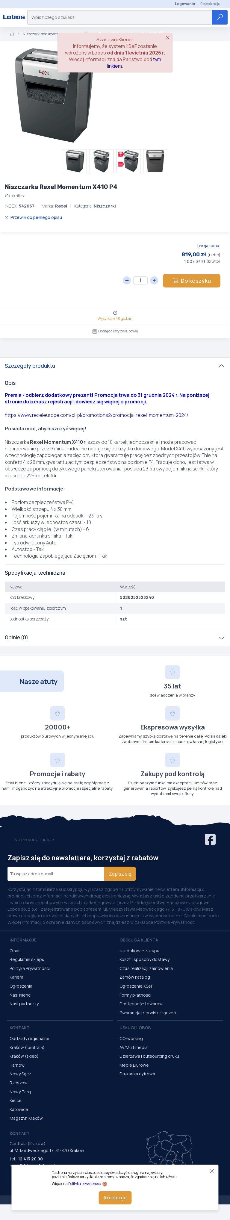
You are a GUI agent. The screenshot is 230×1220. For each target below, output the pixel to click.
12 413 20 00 (30, 1159)
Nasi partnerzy (24, 1003)
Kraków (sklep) (24, 1056)
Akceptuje (115, 1197)
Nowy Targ (20, 1092)
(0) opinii (15, 195)
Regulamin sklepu (27, 959)
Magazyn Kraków (26, 1118)
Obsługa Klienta (138, 940)
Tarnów (17, 1065)
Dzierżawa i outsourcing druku (149, 1056)
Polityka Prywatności (30, 968)
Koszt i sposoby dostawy (144, 959)
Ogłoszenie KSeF (136, 986)
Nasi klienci (20, 995)
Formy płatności (135, 995)
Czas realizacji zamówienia (146, 968)
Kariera (16, 977)
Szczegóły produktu (30, 366)
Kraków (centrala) (27, 1047)
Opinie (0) (16, 637)
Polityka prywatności (85, 1183)
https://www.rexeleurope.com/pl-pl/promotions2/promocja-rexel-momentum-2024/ (96, 415)
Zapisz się (120, 874)
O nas (15, 950)
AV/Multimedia (133, 1047)
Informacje (23, 940)
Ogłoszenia (21, 986)
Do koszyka (191, 280)
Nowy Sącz (20, 1074)
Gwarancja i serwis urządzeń (147, 1012)
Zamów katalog (134, 977)
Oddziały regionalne (29, 1038)
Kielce (16, 1100)
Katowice (19, 1109)
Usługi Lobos (135, 1027)
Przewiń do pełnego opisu (33, 217)
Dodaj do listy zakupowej (115, 331)
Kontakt (20, 1027)
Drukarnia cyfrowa (137, 1074)
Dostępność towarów (141, 1003)
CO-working (131, 1038)
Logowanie (185, 3)
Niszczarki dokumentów (42, 34)
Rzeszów (19, 1083)
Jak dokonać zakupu (139, 950)
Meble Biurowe (134, 1065)
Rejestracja (210, 3)
